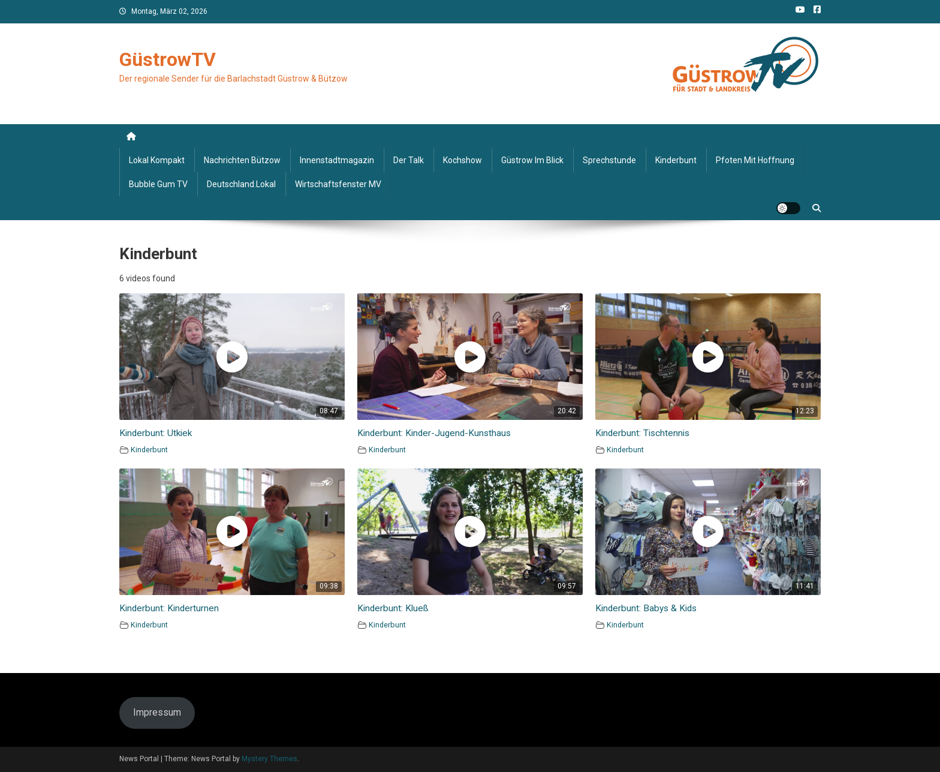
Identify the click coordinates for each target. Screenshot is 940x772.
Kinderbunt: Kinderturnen (169, 608)
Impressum (157, 712)
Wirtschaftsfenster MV (338, 184)
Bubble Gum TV (158, 184)
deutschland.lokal (241, 184)
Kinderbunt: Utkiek (155, 433)
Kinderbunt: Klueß (393, 608)
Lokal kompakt (157, 160)
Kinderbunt (676, 160)
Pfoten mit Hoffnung (755, 160)
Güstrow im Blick (532, 160)
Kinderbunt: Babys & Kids (646, 608)
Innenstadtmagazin (337, 160)
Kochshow (462, 160)
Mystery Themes (269, 759)
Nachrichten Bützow (242, 160)
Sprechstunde (609, 160)
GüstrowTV (167, 59)
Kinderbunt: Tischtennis (642, 433)
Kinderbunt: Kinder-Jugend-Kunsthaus (434, 433)
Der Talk (408, 160)
